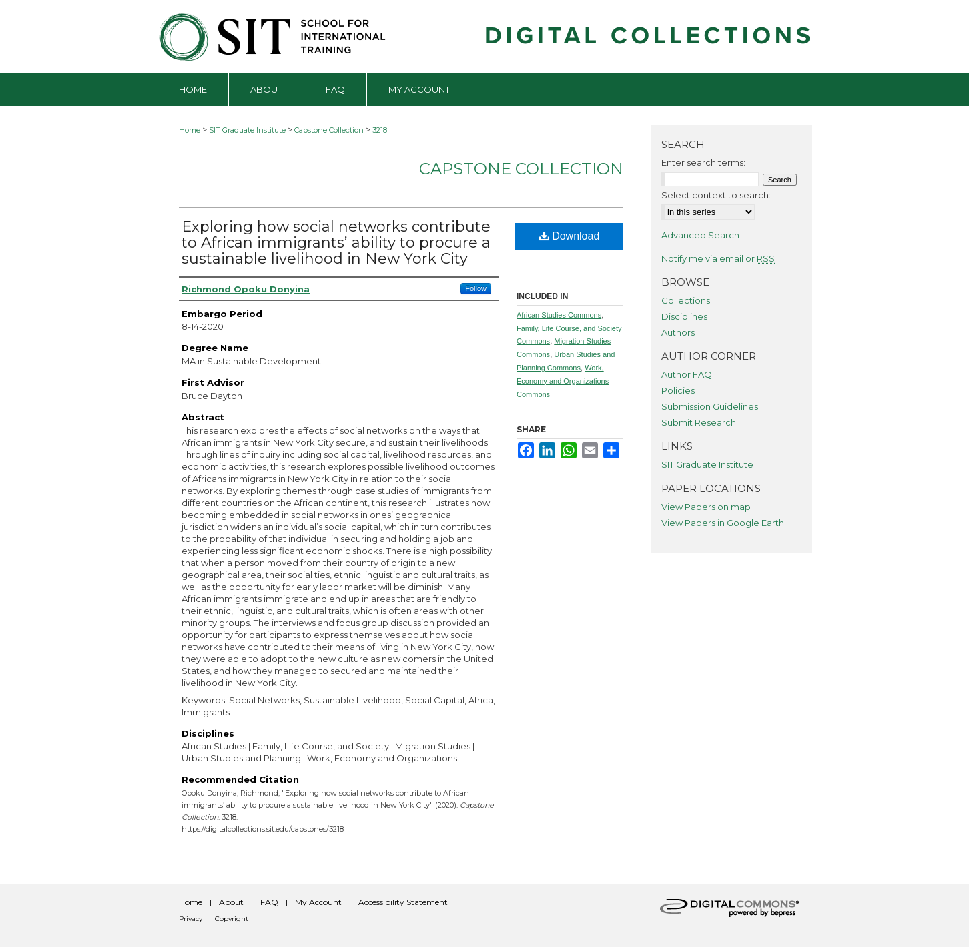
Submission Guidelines (709, 406)
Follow (476, 288)
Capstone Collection (329, 130)
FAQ (269, 902)
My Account (318, 902)
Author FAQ (686, 374)
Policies (678, 390)
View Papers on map (706, 506)
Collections (685, 300)
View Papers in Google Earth (722, 522)
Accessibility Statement (403, 902)
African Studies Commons (559, 315)
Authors (678, 332)
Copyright (231, 918)
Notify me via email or (718, 258)
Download (569, 236)
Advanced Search (700, 235)
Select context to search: (716, 195)
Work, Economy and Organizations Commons (563, 381)
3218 (379, 130)
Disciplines (684, 316)
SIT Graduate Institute (247, 130)
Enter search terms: (703, 162)
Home (189, 130)
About (231, 902)
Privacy (190, 918)
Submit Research (698, 422)
